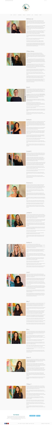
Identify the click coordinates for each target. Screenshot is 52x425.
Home (18, 423)
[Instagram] (45, 0)
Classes (29, 423)
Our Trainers (23, 423)
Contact (33, 423)
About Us (21, 423)
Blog (31, 423)
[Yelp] (46, 0)
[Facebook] (44, 0)
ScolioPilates (26, 423)
